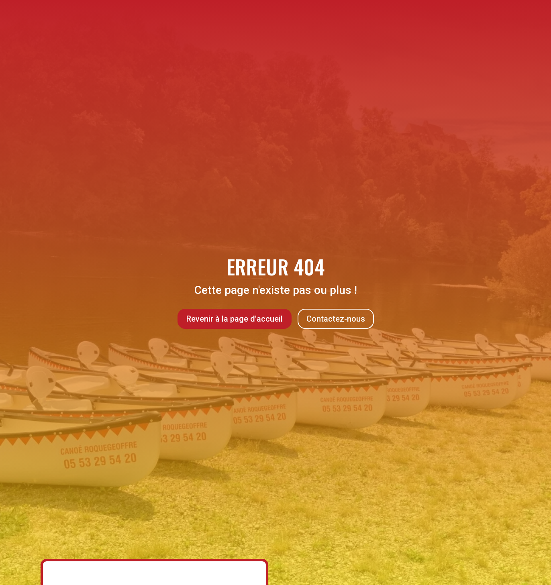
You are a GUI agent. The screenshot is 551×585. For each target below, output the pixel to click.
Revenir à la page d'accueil (234, 319)
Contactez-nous (335, 319)
